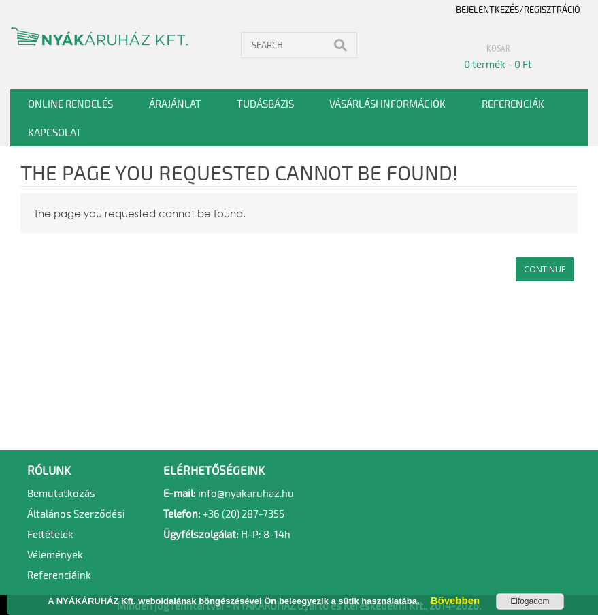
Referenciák (513, 103)
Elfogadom (529, 601)
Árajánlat (175, 103)
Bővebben (451, 600)
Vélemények (55, 554)
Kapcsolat (55, 132)
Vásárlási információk (387, 103)
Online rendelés (70, 103)
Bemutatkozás (61, 493)
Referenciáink (59, 575)
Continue (544, 269)
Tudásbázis (265, 103)
